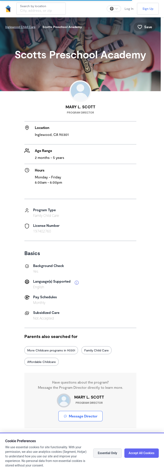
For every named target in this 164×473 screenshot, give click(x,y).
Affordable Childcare (41, 362)
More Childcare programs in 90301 (51, 350)
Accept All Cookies (141, 453)
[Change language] (114, 8)
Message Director (80, 416)
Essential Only (107, 453)
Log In (129, 8)
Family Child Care (96, 350)
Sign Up (147, 8)
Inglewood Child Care (20, 27)
